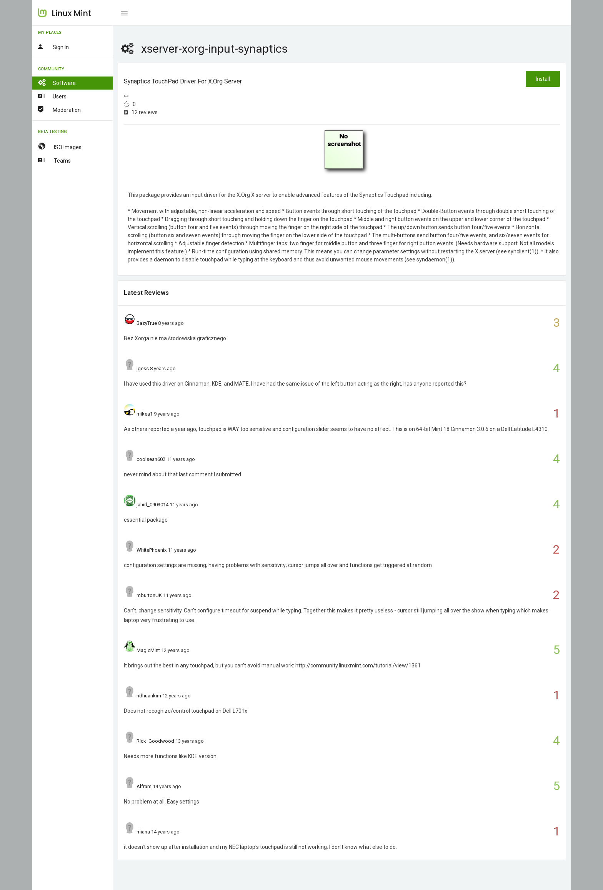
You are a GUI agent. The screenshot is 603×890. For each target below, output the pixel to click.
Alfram (144, 786)
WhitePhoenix (152, 550)
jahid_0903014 (152, 504)
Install (543, 79)
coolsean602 (151, 459)
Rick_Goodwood (155, 741)
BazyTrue (147, 323)
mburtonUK (149, 595)
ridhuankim (149, 696)
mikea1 (145, 414)
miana (143, 832)
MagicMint (148, 650)
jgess (143, 368)
